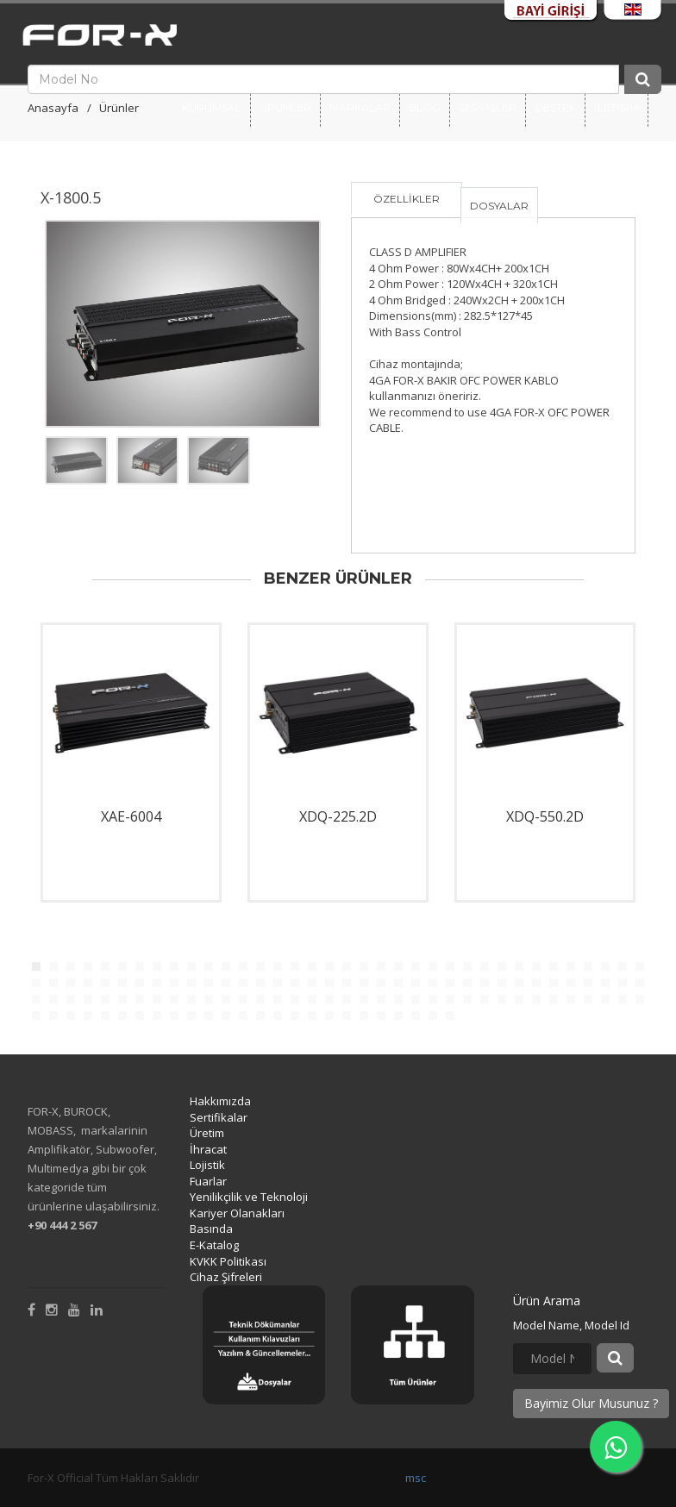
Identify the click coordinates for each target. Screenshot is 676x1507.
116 (157, 1015)
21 (381, 966)
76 (88, 999)
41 (105, 983)
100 (502, 999)
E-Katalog (214, 1245)
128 (364, 1015)
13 (243, 966)
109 (36, 1015)
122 (260, 1015)
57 (381, 983)
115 (139, 1015)
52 (295, 983)
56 (364, 983)
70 (605, 983)
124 (295, 1015)
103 (553, 999)
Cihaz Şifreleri (226, 1277)
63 (484, 983)
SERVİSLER (487, 107)
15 (277, 966)
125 (312, 1015)
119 (208, 1015)
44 (157, 983)
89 (312, 999)
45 (174, 983)
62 (467, 983)
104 (570, 999)
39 (70, 983)
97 (450, 999)
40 (88, 983)
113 (105, 1015)
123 (277, 1015)
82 (191, 999)
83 (208, 999)
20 (364, 966)
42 (122, 983)
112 (88, 1015)
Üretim (207, 1133)
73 (36, 999)
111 (70, 1015)
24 (433, 966)
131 (415, 1015)
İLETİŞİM (616, 107)
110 (53, 1015)
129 (381, 1015)
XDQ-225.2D (338, 816)
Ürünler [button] (285, 107)
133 (450, 1015)
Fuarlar (208, 1181)
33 (588, 966)
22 (398, 966)
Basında (211, 1228)
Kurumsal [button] (211, 107)
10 (191, 966)
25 (450, 966)
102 (536, 999)
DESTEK (555, 107)
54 (329, 983)
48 (226, 983)
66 (536, 983)
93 (381, 999)
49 (243, 983)
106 (605, 999)
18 (329, 966)
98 (467, 999)
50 (260, 983)
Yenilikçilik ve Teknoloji (249, 1196)
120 (226, 1015)
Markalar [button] (360, 107)
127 (346, 1015)
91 (346, 999)
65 (519, 983)
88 (295, 999)
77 (105, 999)
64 (502, 983)
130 (398, 1015)
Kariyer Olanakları (237, 1213)
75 (70, 999)
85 (243, 999)
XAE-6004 (131, 816)
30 (536, 966)
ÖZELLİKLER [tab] (406, 198)
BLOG (425, 107)
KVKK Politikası (228, 1261)
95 (415, 999)
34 (605, 966)
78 (122, 999)
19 (346, 966)
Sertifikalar (218, 1117)
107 (622, 999)
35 (622, 966)
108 (639, 999)
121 (243, 1015)
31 (553, 966)
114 (122, 1015)
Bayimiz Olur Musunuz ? (591, 1403)
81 (174, 999)
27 (484, 966)
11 (208, 966)
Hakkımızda (220, 1101)
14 (260, 966)
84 (226, 999)
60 (433, 983)
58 (398, 983)
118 (191, 1015)
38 (53, 983)
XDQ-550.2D (545, 816)
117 (174, 1015)
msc (415, 1477)
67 (553, 983)
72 (639, 983)
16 (295, 966)
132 (433, 1015)
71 (622, 983)
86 (260, 999)
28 (502, 966)
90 (329, 999)
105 (588, 999)
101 (519, 999)
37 (36, 983)
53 (312, 983)
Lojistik (207, 1164)
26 (467, 966)
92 (364, 999)
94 (398, 999)
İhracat (208, 1149)
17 (312, 966)
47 (208, 983)
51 (277, 983)
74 (53, 999)
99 (484, 999)
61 (450, 983)
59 (415, 983)
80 (157, 999)
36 (639, 966)
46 (191, 983)
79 (139, 999)
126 (329, 1015)
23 (415, 966)
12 (226, 966)
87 (277, 999)
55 (346, 983)
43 (139, 983)
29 (519, 966)
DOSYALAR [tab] (499, 205)
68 (570, 983)
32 (570, 966)
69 (588, 983)
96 (433, 999)
